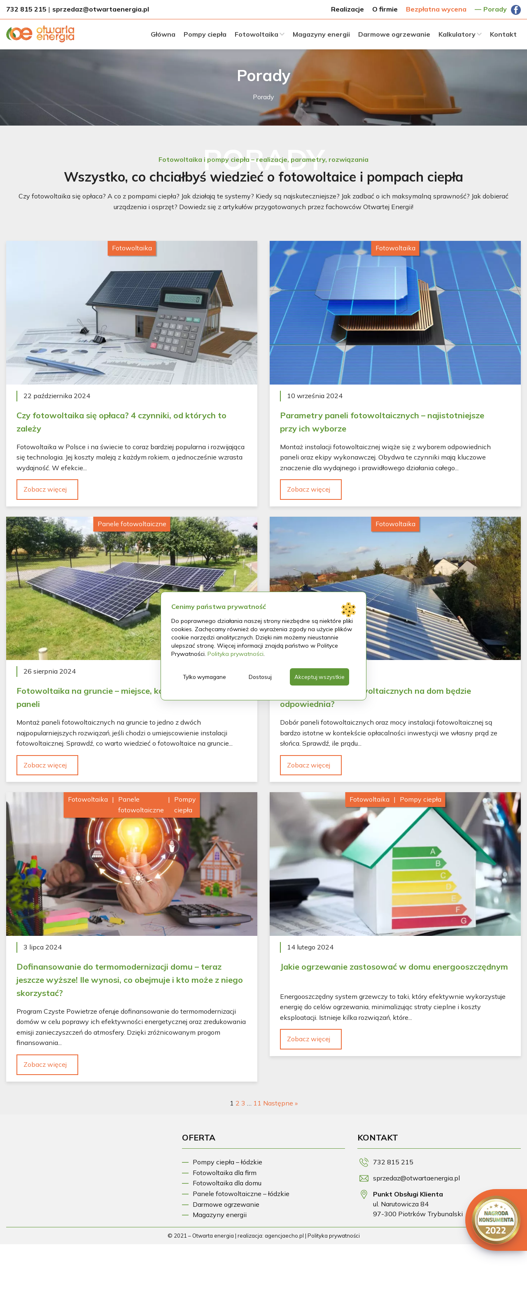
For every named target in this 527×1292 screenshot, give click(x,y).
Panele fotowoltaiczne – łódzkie (241, 1193)
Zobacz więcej (45, 489)
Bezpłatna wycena (436, 9)
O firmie (385, 9)
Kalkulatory (457, 34)
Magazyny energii (321, 34)
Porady (495, 9)
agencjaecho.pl (284, 1235)
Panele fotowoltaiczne (132, 524)
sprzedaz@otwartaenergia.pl (100, 9)
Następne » (280, 1103)
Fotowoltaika (256, 34)
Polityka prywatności (334, 1235)
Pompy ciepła (205, 34)
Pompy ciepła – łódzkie (227, 1162)
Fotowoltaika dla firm (225, 1172)
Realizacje (347, 9)
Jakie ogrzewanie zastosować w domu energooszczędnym (394, 966)
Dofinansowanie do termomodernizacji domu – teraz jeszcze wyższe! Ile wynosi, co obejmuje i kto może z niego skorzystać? (129, 979)
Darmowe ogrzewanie (394, 34)
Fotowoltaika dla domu (227, 1183)
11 (257, 1103)
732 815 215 (26, 9)
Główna (163, 34)
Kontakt (503, 34)
